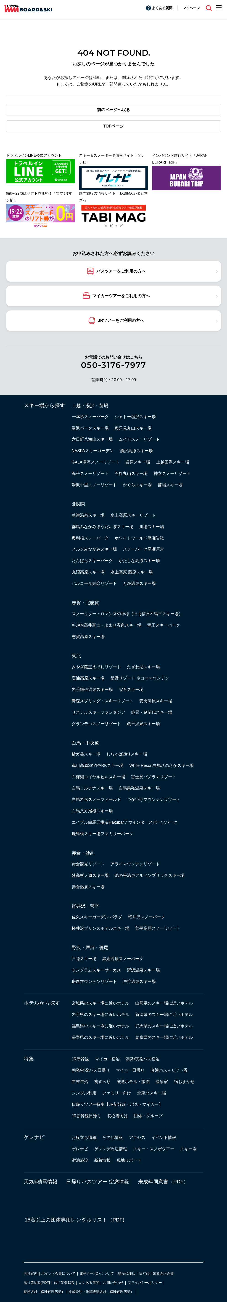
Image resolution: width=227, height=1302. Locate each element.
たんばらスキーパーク (92, 560)
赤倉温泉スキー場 (88, 887)
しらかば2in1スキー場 (126, 754)
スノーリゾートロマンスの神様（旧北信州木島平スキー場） (127, 614)
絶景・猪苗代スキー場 (151, 712)
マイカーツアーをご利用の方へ (121, 295)
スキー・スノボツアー (153, 1149)
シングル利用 (84, 1093)
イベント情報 (163, 1137)
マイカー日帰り (130, 1070)
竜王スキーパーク (163, 625)
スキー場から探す (44, 405)
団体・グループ (148, 1116)
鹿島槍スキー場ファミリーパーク (102, 833)
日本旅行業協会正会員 (156, 1273)
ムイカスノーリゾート (139, 439)
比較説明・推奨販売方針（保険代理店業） (101, 1292)
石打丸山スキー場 (131, 473)
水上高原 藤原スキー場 (132, 572)
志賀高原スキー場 (88, 636)
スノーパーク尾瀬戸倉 (143, 549)
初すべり (102, 1081)
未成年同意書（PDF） (163, 1182)
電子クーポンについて (97, 1273)
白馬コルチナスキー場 (92, 788)
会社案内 (30, 1273)
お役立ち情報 (84, 1137)
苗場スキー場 (170, 485)
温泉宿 (162, 1081)
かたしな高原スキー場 (139, 560)
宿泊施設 (80, 1160)
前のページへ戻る (113, 109)
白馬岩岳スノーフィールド (96, 799)
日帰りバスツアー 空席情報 (97, 1182)
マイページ (191, 8)
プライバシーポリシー (145, 1282)
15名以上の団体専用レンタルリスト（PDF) (74, 1220)
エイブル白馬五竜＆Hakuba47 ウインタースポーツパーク (124, 822)
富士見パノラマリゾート (153, 777)
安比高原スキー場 (155, 701)
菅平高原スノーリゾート (157, 928)
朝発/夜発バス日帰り (91, 1070)
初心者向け (117, 1116)
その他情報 (112, 1137)
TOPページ (113, 126)
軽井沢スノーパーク (146, 917)
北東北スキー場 (151, 1093)
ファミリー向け (116, 1093)
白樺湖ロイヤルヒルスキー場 (98, 777)
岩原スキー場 (137, 462)
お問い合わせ (113, 1282)
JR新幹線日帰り (86, 1116)
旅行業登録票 (64, 1282)
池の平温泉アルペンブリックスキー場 (150, 875)
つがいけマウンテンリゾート (153, 799)
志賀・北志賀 (85, 602)
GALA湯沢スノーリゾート (95, 462)
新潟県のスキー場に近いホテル (164, 1014)
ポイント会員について (58, 1273)
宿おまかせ (184, 1081)
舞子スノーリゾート (90, 473)
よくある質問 (162, 8)
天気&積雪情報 (40, 1182)
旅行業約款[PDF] (37, 1282)
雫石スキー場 (131, 689)
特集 (29, 1059)
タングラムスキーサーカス (96, 970)
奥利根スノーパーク (90, 538)
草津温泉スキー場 (88, 515)
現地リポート (129, 1160)
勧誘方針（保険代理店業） (44, 1292)
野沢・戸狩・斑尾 (90, 947)
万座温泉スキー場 (139, 583)
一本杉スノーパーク (90, 416)
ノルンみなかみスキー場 (94, 549)
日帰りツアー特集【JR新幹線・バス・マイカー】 (117, 1104)
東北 (76, 655)
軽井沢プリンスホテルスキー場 (100, 928)
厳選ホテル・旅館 (133, 1081)
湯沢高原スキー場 (136, 450)
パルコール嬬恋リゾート (94, 583)
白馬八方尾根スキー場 (92, 811)
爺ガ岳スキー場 (86, 754)
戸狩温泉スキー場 (139, 981)
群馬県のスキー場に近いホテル (164, 1026)
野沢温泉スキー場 (143, 970)
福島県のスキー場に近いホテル (100, 1026)
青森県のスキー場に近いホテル (164, 1037)
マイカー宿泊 (107, 1059)
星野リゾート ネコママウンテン (140, 678)
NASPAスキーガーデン (93, 450)
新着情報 (102, 1160)
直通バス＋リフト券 (169, 1070)
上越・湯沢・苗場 (90, 405)
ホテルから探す (42, 1003)
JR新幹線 (80, 1059)
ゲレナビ (34, 1137)
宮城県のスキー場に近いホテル (100, 1003)
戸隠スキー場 (84, 958)
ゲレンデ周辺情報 (110, 1149)
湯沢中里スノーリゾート (94, 485)
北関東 (78, 504)
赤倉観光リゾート (88, 864)
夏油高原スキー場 (88, 678)
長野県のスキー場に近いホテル (100, 1037)
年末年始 (80, 1081)
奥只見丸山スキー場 (133, 428)
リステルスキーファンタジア (98, 712)
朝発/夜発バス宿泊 (143, 1059)
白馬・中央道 (85, 742)
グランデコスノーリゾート (96, 723)
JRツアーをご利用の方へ (121, 320)
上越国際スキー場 (172, 462)
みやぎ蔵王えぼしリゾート (96, 667)
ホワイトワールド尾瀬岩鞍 (139, 538)
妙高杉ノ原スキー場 (90, 875)
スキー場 (188, 1149)
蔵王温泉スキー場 (143, 723)
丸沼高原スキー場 (88, 572)
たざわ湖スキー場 (143, 667)
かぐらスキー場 (137, 485)
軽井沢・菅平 (85, 906)
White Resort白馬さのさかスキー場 (161, 765)
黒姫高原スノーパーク (122, 958)
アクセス (137, 1137)
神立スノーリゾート (172, 473)
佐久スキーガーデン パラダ (97, 917)
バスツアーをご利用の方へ (121, 271)
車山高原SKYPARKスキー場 (97, 765)
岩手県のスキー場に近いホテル (100, 1014)
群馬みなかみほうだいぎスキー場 (102, 526)
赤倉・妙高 (83, 852)
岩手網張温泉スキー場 (92, 689)
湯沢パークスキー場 (90, 428)
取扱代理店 (126, 1273)
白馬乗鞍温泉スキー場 (139, 788)
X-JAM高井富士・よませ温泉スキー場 (106, 625)
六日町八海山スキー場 (92, 439)
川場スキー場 (151, 526)
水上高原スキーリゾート (133, 515)
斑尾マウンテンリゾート (94, 981)
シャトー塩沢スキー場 (135, 416)
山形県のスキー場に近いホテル (164, 1003)
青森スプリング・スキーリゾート (102, 701)
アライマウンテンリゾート (135, 864)
